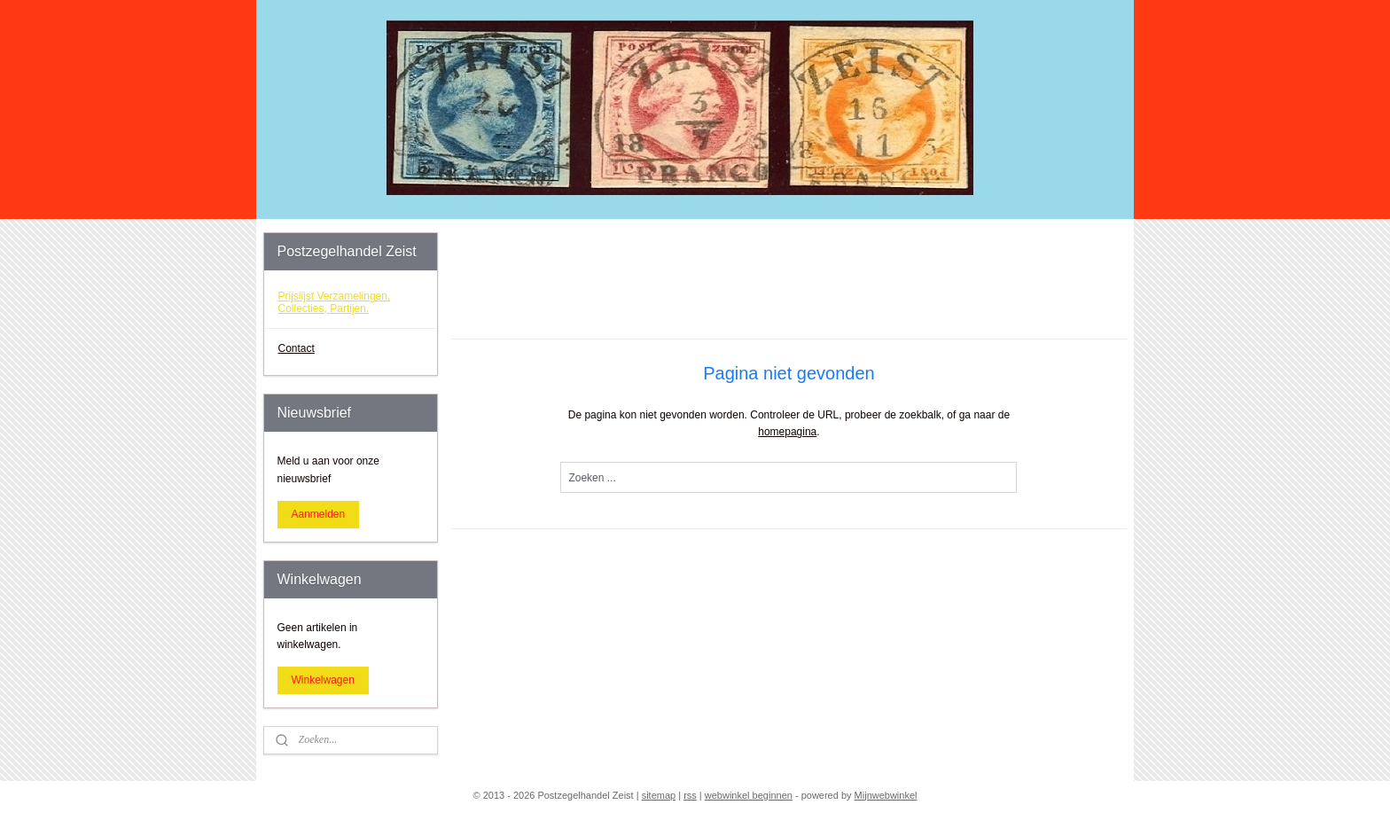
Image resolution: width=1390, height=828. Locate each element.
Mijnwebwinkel (886, 795)
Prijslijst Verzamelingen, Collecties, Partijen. (334, 302)
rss (690, 795)
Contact (296, 348)
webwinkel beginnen (749, 795)
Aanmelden (319, 514)
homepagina (787, 432)
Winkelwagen (323, 680)
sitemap (659, 795)
